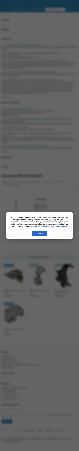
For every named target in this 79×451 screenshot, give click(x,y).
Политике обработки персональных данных (50, 226)
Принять (39, 234)
